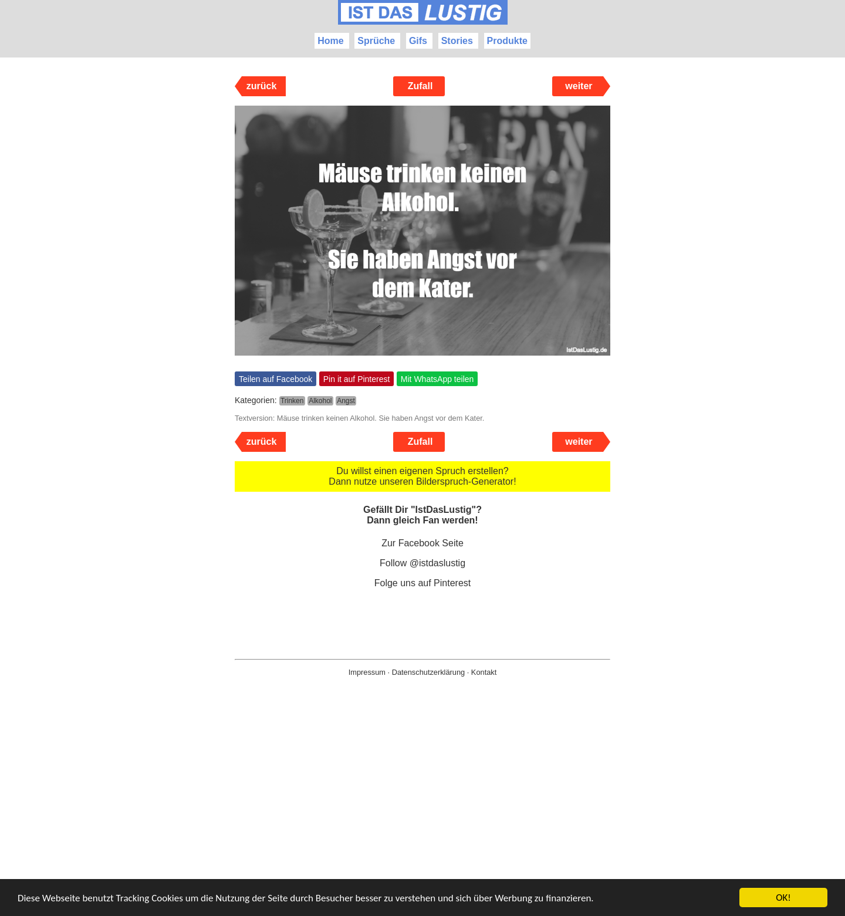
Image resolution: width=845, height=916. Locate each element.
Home (330, 41)
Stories (457, 41)
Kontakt (483, 672)
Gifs (418, 41)
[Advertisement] (422, 815)
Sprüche (376, 41)
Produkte (507, 41)
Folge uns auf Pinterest (422, 583)
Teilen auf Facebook (275, 379)
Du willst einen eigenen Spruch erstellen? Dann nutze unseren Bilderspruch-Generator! (422, 476)
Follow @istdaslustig (422, 563)
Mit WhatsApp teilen (437, 379)
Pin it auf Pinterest (356, 379)
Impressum (367, 672)
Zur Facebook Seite (422, 543)
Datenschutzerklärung (428, 672)
